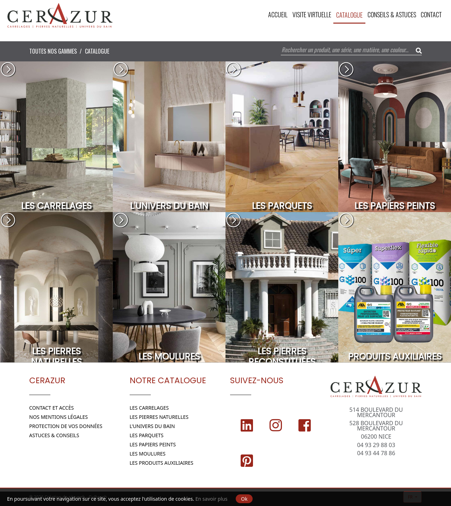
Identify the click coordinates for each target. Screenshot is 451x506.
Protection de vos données (66, 426)
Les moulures (148, 453)
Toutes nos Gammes (53, 51)
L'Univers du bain (152, 426)
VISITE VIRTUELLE (308, 14)
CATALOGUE (346, 14)
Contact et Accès (51, 407)
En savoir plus (212, 498)
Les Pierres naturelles (159, 417)
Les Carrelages (149, 407)
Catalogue (97, 51)
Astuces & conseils (54, 435)
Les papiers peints (153, 444)
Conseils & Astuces (390, 14)
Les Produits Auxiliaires (161, 462)
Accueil (273, 14)
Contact (430, 14)
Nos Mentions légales (58, 417)
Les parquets (146, 435)
